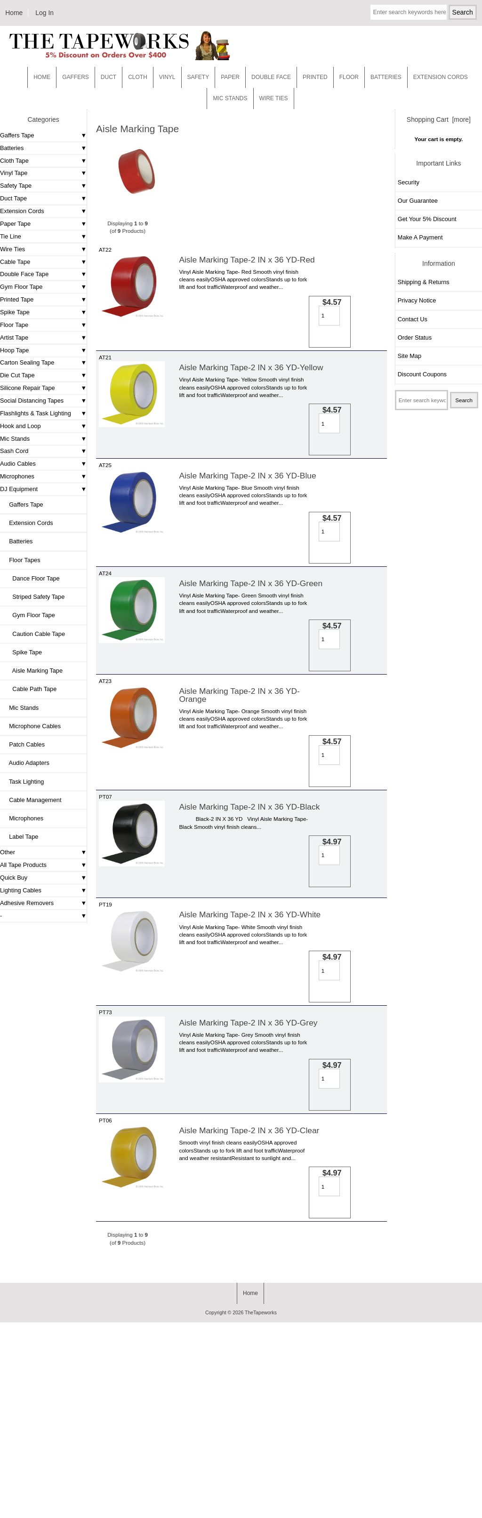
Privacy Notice (417, 300)
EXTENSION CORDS (440, 77)
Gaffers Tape (17, 135)
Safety (198, 77)
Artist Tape (14, 337)
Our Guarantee (418, 200)
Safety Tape (16, 185)
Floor (349, 77)
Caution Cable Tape (33, 633)
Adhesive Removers (27, 902)
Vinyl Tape (13, 172)
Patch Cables (23, 744)
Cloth (137, 77)
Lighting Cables (20, 890)
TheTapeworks (261, 1508)
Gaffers (75, 77)
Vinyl (167, 77)
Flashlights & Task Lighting (35, 413)
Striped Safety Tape (33, 596)
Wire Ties (12, 249)
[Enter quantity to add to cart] (291, 316)
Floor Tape (14, 324)
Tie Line (10, 236)
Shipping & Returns (424, 282)
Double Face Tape (24, 274)
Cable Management (31, 799)
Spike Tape (15, 312)
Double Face (271, 77)
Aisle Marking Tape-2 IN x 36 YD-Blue (247, 520)
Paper (230, 77)
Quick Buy (13, 877)
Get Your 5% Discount (427, 219)
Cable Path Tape (29, 688)
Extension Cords (22, 211)
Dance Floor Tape (31, 578)
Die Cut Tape (17, 375)
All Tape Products (23, 864)
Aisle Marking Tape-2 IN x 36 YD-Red (246, 259)
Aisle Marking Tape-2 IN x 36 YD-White (250, 1042)
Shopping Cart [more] (439, 119)
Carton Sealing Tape (27, 362)
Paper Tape (15, 223)
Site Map (409, 355)
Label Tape (20, 836)
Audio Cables (18, 463)
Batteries (386, 77)
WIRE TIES (273, 98)
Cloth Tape (14, 160)
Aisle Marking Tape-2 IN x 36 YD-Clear (249, 1303)
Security (408, 182)
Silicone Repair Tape (27, 387)
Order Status (415, 337)
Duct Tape (13, 198)
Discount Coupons (422, 374)
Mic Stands (15, 438)
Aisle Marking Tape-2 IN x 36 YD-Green (250, 651)
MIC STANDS (230, 98)
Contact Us (412, 319)
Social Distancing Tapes (32, 400)
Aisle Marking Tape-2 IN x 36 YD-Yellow (251, 390)
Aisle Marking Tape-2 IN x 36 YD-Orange (239, 785)
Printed (315, 77)
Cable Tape (15, 261)
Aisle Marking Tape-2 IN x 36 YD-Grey (248, 1173)
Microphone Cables (31, 726)
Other (7, 852)
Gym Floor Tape (21, 286)
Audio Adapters (25, 762)
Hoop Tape (14, 350)
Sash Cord (14, 450)
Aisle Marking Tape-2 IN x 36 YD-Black (249, 919)
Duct (108, 77)
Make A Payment (420, 237)
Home (14, 12)
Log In (44, 12)
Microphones (17, 476)
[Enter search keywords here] (408, 12)
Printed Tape (16, 299)
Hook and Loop (20, 425)
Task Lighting (23, 781)
